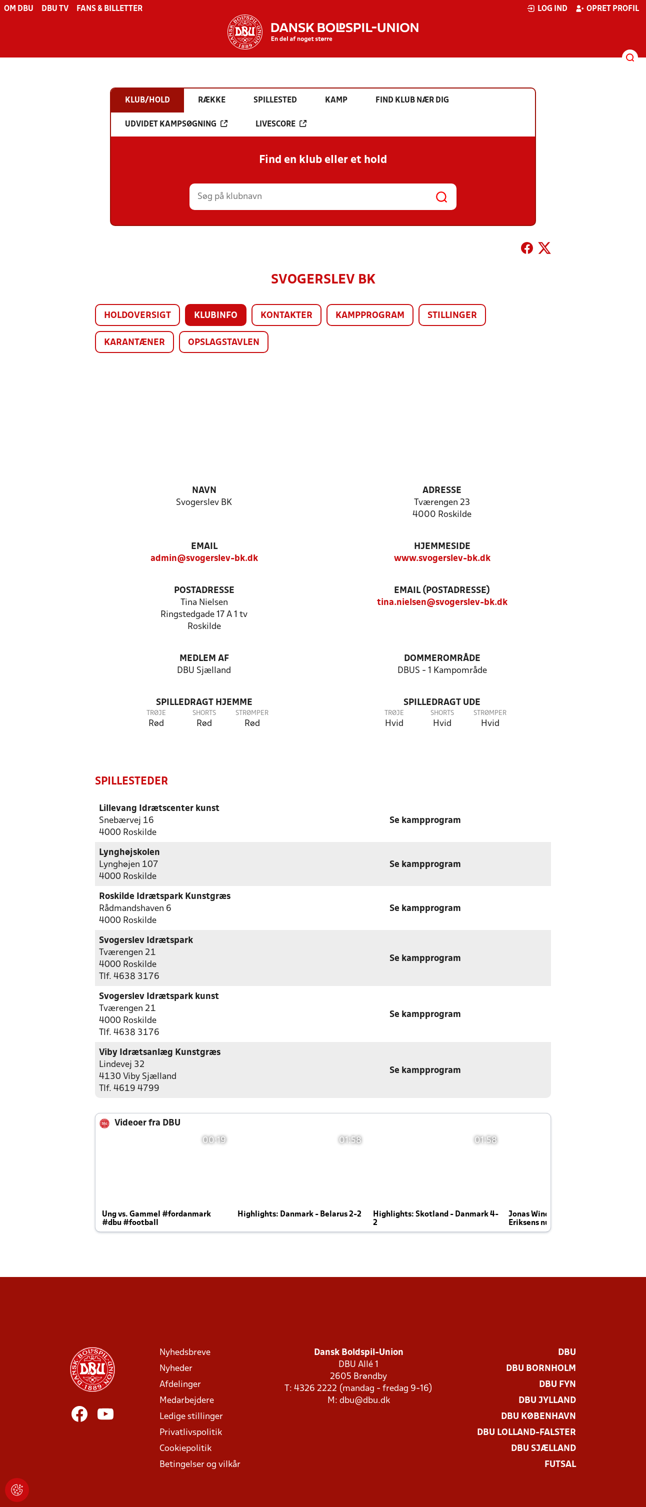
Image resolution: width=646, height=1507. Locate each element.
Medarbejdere (187, 1400)
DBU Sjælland (543, 1448)
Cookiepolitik (186, 1448)
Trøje (156, 713)
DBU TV (55, 9)
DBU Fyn (557, 1384)
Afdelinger (180, 1384)
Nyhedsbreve (185, 1352)
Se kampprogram (425, 820)
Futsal (560, 1464)
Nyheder (176, 1368)
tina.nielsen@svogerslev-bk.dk (442, 602)
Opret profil (607, 8)
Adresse (442, 490)
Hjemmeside (442, 546)
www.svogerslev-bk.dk (442, 558)
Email (204, 546)
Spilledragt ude (442, 702)
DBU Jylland (547, 1400)
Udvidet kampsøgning (176, 124)
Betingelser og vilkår (200, 1464)
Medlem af (204, 658)
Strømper (252, 713)
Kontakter (286, 316)
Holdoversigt (137, 316)
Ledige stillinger (191, 1416)
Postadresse (204, 590)
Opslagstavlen (224, 342)
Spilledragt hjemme (204, 702)
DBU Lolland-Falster (526, 1432)
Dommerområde (442, 658)
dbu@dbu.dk (365, 1400)
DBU (567, 1352)
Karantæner (134, 342)
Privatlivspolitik (191, 1432)
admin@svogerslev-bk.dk (204, 558)
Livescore (281, 124)
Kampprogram (370, 316)
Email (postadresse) (442, 590)
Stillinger (452, 316)
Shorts (204, 713)
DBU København (538, 1416)
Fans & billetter (109, 9)
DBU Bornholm (541, 1368)
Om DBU (19, 9)
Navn (204, 490)
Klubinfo (216, 316)
